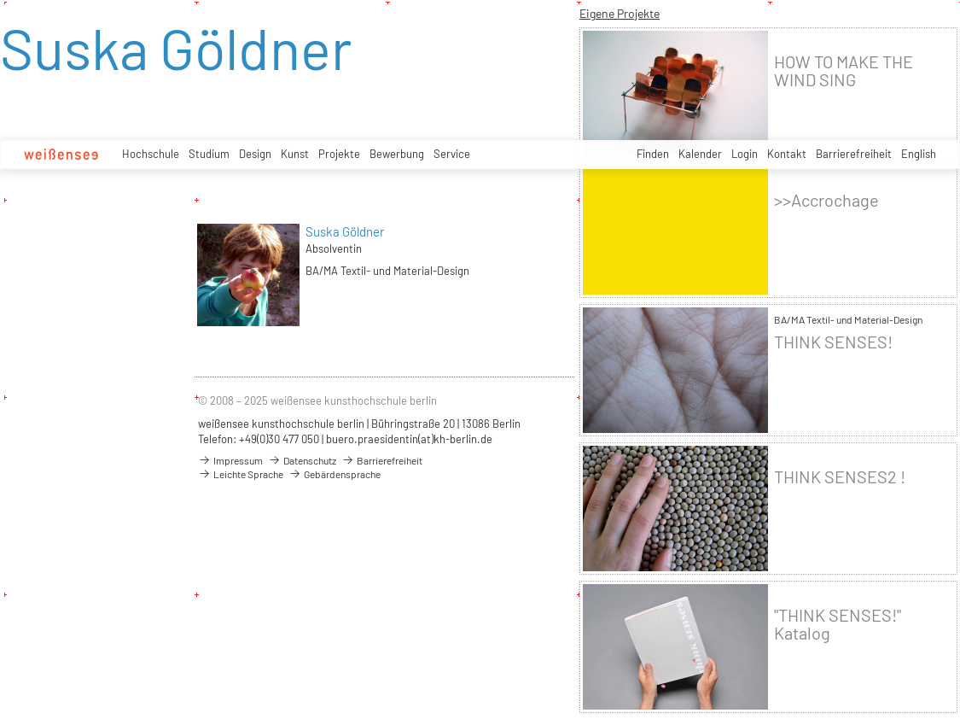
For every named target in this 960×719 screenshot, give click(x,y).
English (918, 154)
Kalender (700, 154)
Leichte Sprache (240, 474)
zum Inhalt (0, 0)
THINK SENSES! (833, 342)
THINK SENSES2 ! (839, 477)
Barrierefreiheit (854, 154)
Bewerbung (396, 154)
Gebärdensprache (334, 474)
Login (744, 154)
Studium (209, 154)
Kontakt (786, 154)
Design (255, 154)
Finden (653, 154)
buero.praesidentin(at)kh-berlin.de (409, 439)
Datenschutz (302, 460)
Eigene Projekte (619, 13)
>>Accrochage (826, 200)
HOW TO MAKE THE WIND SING (843, 71)
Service (451, 154)
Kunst (295, 154)
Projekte (339, 154)
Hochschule (150, 154)
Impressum (230, 460)
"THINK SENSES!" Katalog (837, 624)
